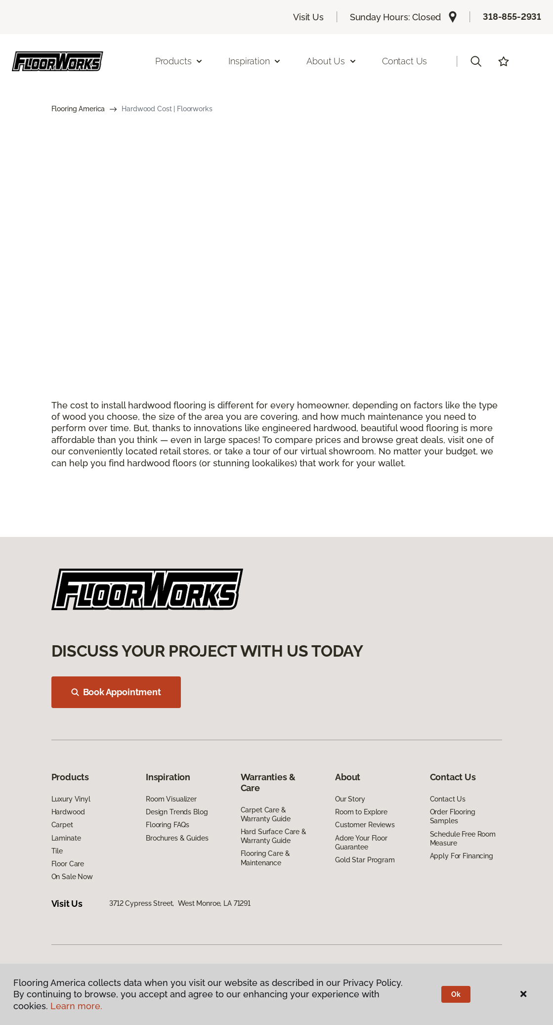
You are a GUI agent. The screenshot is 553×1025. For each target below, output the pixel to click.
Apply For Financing (461, 856)
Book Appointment (116, 692)
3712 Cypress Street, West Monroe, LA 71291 (180, 903)
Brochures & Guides (177, 838)
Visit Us (308, 17)
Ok (456, 994)
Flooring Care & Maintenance (265, 857)
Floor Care (68, 864)
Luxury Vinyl (70, 799)
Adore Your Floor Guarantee (361, 842)
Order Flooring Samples (452, 816)
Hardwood (68, 812)
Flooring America (78, 109)
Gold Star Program (365, 860)
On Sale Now (72, 877)
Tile (57, 851)
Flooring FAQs (167, 825)
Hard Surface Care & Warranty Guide (273, 836)
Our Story (350, 799)
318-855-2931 (512, 16)
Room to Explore (361, 812)
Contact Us (404, 61)
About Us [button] (331, 61)
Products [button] (179, 61)
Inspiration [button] (254, 61)
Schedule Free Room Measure (463, 838)
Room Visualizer (171, 799)
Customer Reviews (365, 825)
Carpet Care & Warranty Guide (266, 814)
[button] (476, 61)
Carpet (62, 825)
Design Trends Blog (177, 812)
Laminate (66, 838)
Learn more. (76, 1006)
